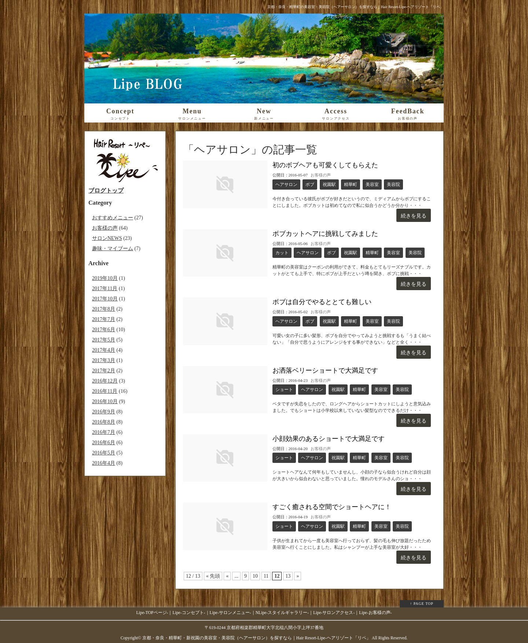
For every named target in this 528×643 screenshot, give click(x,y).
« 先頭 (213, 576)
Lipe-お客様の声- (375, 612)
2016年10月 (105, 401)
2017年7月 (103, 319)
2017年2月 (103, 370)
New (264, 114)
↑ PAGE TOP (421, 604)
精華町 (350, 184)
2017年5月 (103, 340)
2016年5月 (103, 453)
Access (335, 114)
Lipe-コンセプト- (188, 612)
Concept (120, 114)
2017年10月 (105, 299)
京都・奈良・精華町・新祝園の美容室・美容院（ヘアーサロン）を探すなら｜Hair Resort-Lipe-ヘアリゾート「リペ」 (256, 638)
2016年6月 (103, 442)
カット (282, 252)
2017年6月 (103, 329)
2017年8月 (103, 309)
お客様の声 (321, 175)
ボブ (309, 184)
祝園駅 (329, 184)
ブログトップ (106, 190)
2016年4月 (103, 463)
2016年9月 (103, 411)
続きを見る (413, 216)
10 (255, 576)
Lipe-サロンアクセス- (334, 612)
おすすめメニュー (112, 217)
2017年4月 (103, 350)
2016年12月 (105, 381)
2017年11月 (104, 288)
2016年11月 (104, 391)
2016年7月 (103, 432)
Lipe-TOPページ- (152, 612)
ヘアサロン (286, 184)
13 (287, 576)
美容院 (393, 184)
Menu (192, 114)
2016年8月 (103, 422)
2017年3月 (103, 360)
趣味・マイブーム (112, 248)
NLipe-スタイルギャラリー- (282, 612)
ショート (284, 389)
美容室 (372, 184)
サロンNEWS (107, 238)
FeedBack (407, 114)
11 (266, 576)
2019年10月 (105, 278)
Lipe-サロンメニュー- (230, 612)
